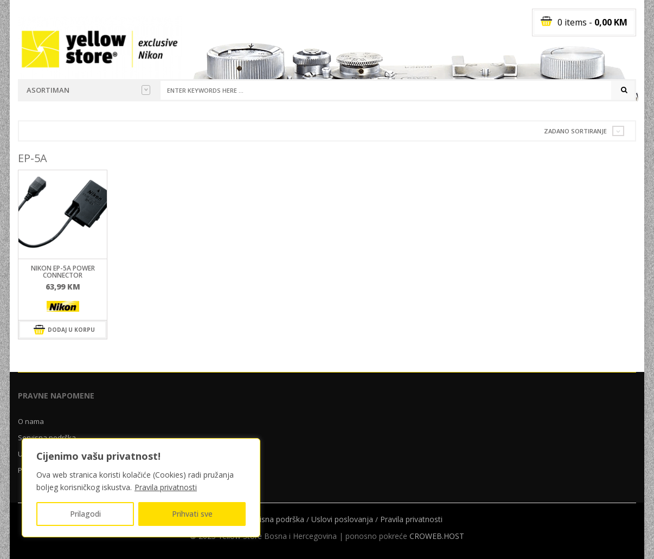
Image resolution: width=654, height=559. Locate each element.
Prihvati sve (192, 514)
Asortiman (88, 90)
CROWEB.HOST (436, 536)
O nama (31, 421)
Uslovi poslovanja (342, 519)
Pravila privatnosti (165, 487)
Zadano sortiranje (575, 131)
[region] (141, 487)
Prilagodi (85, 514)
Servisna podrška (274, 519)
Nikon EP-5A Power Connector (63, 272)
